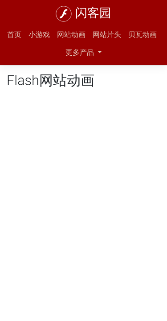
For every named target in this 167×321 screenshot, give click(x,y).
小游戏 (39, 34)
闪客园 (93, 13)
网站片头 (107, 34)
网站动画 (71, 34)
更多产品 (80, 52)
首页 (14, 34)
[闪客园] (64, 14)
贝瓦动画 (142, 34)
